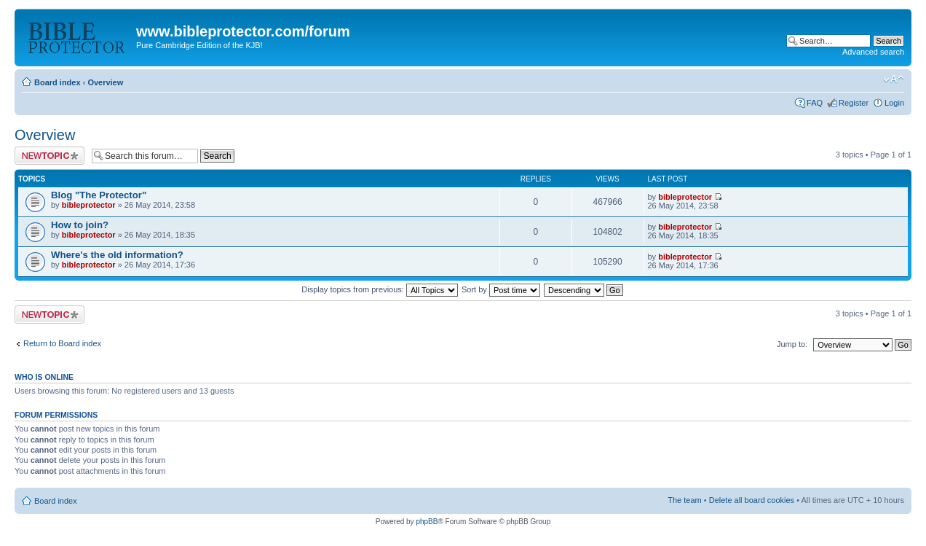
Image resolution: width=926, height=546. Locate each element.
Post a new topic (49, 156)
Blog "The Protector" (98, 195)
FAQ (815, 102)
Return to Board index (62, 343)
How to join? (79, 224)
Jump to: (792, 344)
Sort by (501, 289)
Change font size (893, 79)
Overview (105, 82)
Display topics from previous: (379, 289)
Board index (57, 82)
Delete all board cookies (751, 500)
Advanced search (873, 51)
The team (684, 500)
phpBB (427, 522)
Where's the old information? (117, 254)
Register (853, 102)
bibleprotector (89, 204)
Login (894, 102)
